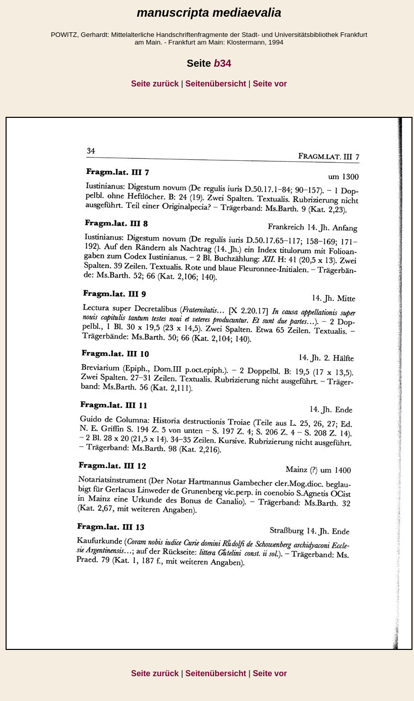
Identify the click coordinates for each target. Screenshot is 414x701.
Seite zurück (155, 83)
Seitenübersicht (215, 83)
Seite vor (270, 83)
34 (222, 63)
